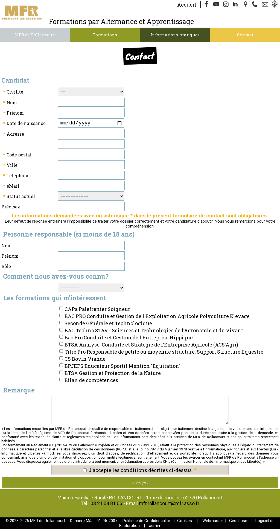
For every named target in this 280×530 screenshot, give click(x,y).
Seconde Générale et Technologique (108, 324)
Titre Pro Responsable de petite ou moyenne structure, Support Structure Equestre (164, 353)
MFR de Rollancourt (35, 34)
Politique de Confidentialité (146, 521)
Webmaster (212, 521)
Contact (245, 34)
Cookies (184, 521)
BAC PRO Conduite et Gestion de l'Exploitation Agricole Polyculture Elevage (157, 317)
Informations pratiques (175, 34)
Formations (105, 34)
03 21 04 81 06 (106, 504)
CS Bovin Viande (85, 360)
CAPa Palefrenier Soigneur (97, 310)
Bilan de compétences (91, 381)
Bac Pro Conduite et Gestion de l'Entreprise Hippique (129, 338)
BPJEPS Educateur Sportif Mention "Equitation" (122, 367)
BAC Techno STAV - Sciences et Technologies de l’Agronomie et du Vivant (154, 331)
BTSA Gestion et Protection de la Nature (113, 374)
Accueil (186, 4)
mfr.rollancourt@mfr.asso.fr (169, 504)
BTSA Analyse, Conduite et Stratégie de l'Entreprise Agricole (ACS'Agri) (151, 345)
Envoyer (140, 483)
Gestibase (238, 521)
